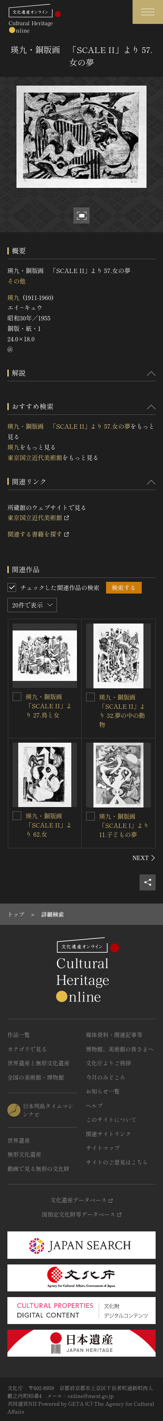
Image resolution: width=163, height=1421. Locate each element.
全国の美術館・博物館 (35, 1077)
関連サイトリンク (108, 1134)
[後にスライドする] (144, 858)
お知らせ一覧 (103, 1091)
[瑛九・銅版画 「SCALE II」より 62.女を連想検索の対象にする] (17, 815)
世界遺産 (18, 1140)
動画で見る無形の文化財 (38, 1168)
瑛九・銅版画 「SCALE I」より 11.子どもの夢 (124, 825)
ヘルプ (94, 1105)
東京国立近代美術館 (34, 457)
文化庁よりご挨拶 (108, 1063)
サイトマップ (103, 1148)
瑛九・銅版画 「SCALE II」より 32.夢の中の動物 (122, 711)
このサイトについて (111, 1119)
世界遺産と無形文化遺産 (38, 1063)
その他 (16, 281)
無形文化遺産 (24, 1154)
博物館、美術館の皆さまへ (120, 1049)
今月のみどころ (106, 1077)
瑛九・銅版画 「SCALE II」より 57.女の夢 (68, 426)
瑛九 (13, 297)
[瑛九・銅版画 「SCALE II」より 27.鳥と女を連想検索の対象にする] (17, 696)
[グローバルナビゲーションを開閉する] (148, 12)
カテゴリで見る (27, 1049)
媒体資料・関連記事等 (114, 1035)
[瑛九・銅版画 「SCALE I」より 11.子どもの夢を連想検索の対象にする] (90, 816)
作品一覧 (18, 1035)
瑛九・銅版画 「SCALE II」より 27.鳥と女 (49, 705)
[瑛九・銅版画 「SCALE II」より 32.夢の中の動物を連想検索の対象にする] (90, 697)
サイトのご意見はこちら (117, 1162)
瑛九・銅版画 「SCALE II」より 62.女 (49, 824)
